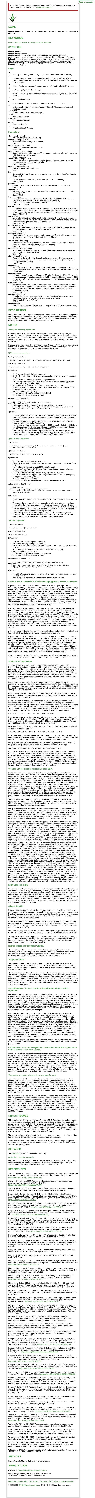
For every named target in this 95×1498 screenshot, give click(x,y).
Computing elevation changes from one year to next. (32, 1084)
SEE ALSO (14, 1158)
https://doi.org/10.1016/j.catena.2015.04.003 (25, 1187)
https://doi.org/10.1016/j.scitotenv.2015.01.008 (54, 1354)
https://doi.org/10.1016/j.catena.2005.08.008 (25, 1194)
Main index (12, 1491)
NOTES (12, 325)
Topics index (33, 1491)
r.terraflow (21, 1166)
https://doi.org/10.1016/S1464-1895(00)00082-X (30, 1224)
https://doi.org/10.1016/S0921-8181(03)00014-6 (57, 1383)
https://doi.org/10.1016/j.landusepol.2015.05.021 (39, 1361)
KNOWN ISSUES (18, 1124)
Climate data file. (16, 915)
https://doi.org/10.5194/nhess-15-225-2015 (47, 1216)
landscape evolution (43, 42)
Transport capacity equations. (21, 330)
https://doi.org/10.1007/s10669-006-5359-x (45, 1240)
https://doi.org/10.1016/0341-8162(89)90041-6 (25, 1289)
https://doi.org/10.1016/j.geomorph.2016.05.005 (53, 1420)
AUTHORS (14, 1465)
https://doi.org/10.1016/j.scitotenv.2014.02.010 (36, 1378)
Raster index (22, 1491)
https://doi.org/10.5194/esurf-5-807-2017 (23, 1274)
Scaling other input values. (20, 669)
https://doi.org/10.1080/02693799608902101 (42, 1311)
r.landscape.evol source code (29, 1479)
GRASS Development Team (29, 1494)
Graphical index (59, 1491)
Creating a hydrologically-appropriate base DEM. (30, 778)
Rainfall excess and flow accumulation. (26, 955)
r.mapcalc (30, 1166)
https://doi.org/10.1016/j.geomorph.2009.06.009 (26, 1430)
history (43, 1479)
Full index (69, 1491)
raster (10, 42)
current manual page (44, 7)
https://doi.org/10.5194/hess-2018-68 (22, 1209)
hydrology (17, 42)
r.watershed (12, 1166)
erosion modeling (28, 42)
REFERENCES (17, 1178)
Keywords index (46, 1491)
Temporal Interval (16, 969)
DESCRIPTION (17, 310)
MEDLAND (16, 1163)
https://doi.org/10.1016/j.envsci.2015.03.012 (24, 1370)
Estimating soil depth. (18, 894)
